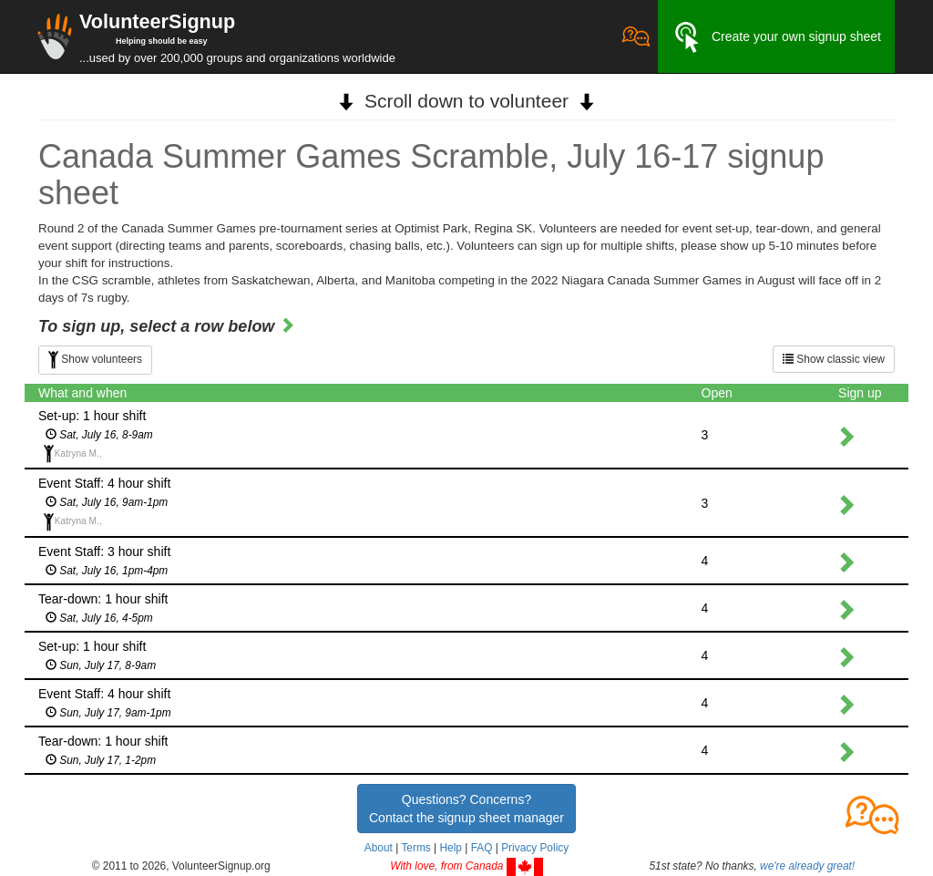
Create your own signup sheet (776, 37)
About (378, 847)
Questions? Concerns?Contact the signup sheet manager (466, 808)
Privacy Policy (535, 847)
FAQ (482, 847)
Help (450, 847)
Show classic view (834, 359)
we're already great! (807, 866)
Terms (415, 847)
